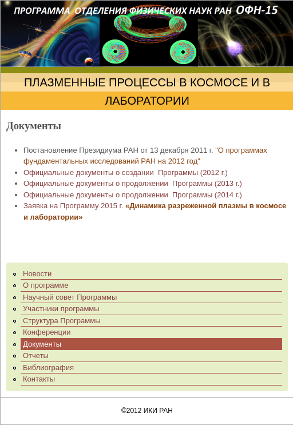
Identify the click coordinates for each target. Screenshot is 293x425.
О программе (46, 285)
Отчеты (36, 355)
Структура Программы (62, 320)
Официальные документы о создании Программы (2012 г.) (125, 172)
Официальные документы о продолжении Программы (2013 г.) (132, 183)
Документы (42, 344)
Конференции (47, 332)
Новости (37, 273)
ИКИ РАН (158, 411)
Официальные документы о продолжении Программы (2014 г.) (132, 194)
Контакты (39, 379)
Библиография (48, 367)
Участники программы (61, 308)
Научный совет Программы (70, 297)
